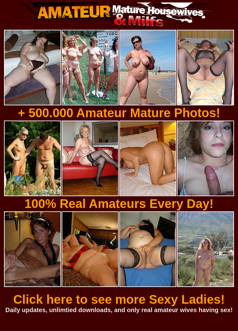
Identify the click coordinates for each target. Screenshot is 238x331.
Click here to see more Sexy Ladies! (119, 299)
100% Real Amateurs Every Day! (119, 203)
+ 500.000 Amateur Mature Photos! (119, 113)
